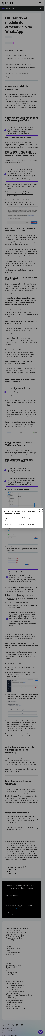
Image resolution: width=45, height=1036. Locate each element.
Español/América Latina (25, 524)
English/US (8, 524)
